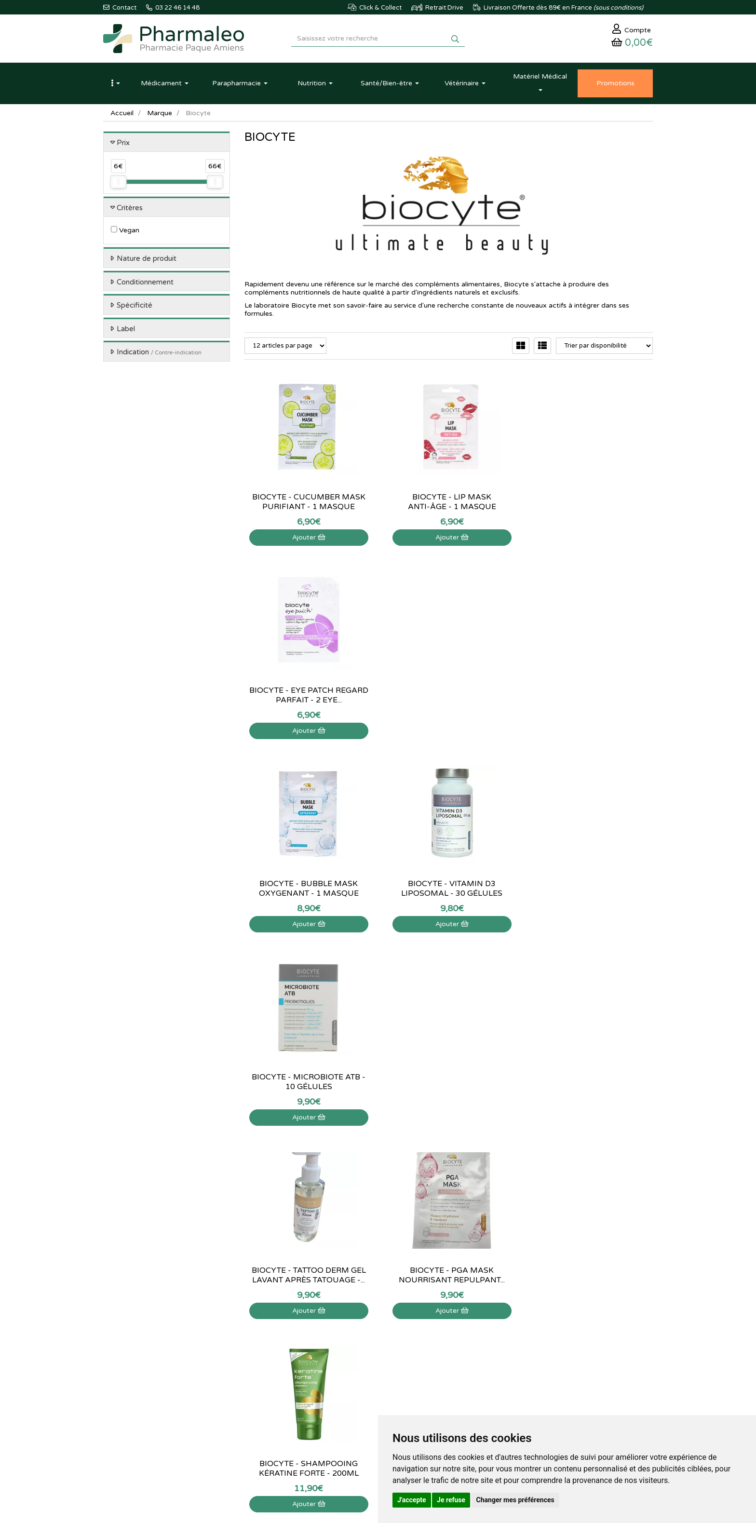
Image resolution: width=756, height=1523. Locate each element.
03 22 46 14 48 (368, 1233)
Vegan (125, 231)
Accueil (122, 113)
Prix (123, 142)
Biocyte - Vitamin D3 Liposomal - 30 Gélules (448, 695)
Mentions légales (361, 1375)
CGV (344, 1386)
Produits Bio (261, 1375)
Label (126, 328)
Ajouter (307, 537)
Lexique (255, 1333)
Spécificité (134, 305)
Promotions (260, 1365)
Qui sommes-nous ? (365, 1323)
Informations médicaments (375, 1344)
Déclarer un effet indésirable (378, 1354)
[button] (115, 83)
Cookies (349, 1407)
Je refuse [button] (451, 1500)
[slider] (118, 182)
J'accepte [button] (411, 1500)
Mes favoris (448, 1365)
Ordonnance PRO (268, 1396)
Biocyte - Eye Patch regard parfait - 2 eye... (589, 502)
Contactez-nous (360, 1312)
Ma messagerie (453, 1354)
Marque (159, 113)
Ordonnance (262, 1386)
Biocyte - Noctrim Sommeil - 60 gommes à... (590, 1082)
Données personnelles (369, 1396)
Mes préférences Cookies (468, 1375)
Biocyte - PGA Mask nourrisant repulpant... (448, 888)
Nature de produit (146, 259)
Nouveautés (260, 1354)
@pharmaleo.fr (148, 1341)
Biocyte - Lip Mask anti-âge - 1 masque (449, 502)
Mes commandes (456, 1333)
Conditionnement (145, 282)
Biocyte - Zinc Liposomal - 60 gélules (307, 1082)
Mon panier (448, 1312)
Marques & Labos (269, 1344)
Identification (450, 1323)
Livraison (351, 1365)
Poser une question (365, 1333)
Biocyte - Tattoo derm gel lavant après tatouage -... (307, 888)
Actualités (258, 1323)
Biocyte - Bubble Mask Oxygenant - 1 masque (307, 695)
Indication (159, 352)
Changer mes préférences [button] (515, 1500)
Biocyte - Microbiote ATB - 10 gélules (590, 695)
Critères (130, 207)
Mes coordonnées (457, 1344)
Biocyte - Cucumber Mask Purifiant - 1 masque (307, 502)
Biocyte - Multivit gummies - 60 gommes (448, 1082)
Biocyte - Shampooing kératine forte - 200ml (589, 888)
